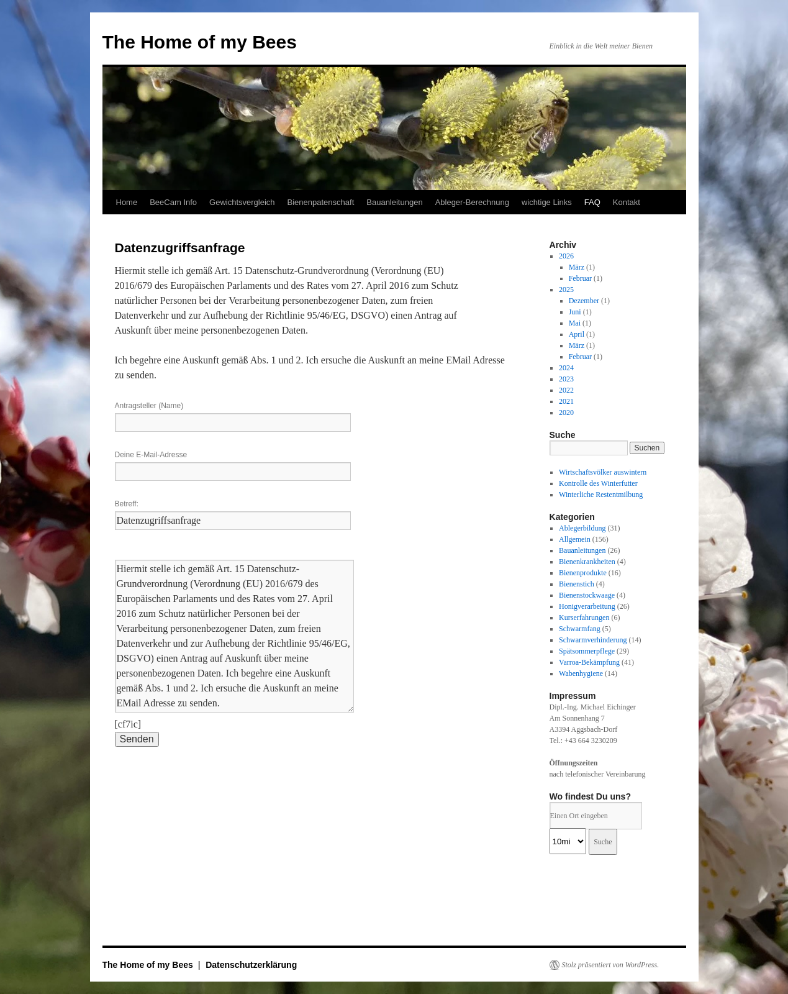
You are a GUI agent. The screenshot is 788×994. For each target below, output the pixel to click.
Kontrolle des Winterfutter (598, 483)
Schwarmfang (579, 628)
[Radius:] (568, 841)
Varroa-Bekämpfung (589, 662)
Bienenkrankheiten (587, 561)
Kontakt (626, 202)
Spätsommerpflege (587, 651)
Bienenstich (576, 584)
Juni (575, 312)
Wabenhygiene (581, 673)
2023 (566, 379)
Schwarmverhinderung (593, 640)
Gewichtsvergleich (242, 202)
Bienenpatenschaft (321, 202)
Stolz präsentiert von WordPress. (610, 964)
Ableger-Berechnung (472, 202)
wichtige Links (547, 202)
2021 (566, 401)
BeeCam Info (173, 202)
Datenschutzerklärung (251, 965)
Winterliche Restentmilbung (601, 494)
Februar (580, 278)
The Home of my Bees (199, 42)
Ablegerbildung (582, 528)
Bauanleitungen (394, 202)
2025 (566, 289)
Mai (575, 323)
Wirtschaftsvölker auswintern (602, 472)
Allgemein (575, 539)
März (576, 267)
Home (127, 202)
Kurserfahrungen (584, 617)
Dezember (584, 300)
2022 (566, 390)
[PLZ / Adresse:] (596, 815)
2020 (566, 412)
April (576, 334)
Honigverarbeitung (587, 606)
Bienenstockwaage (587, 595)
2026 (566, 256)
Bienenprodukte (583, 572)
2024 (566, 367)
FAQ (592, 202)
